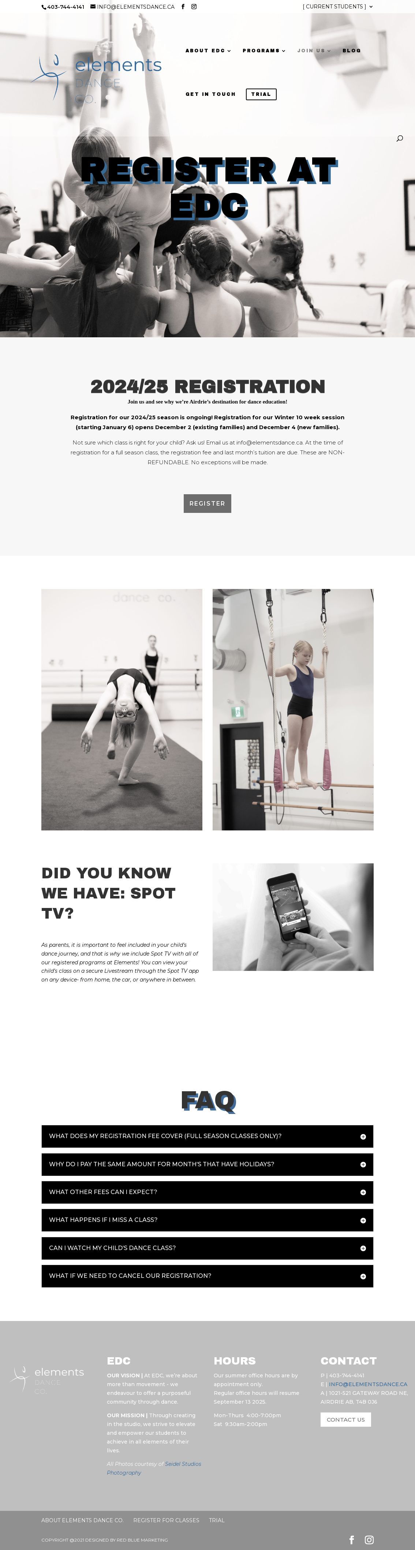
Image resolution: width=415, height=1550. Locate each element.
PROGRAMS (255, 50)
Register (207, 503)
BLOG (346, 50)
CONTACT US (346, 1419)
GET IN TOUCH (205, 94)
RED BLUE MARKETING (142, 1540)
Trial (217, 1520)
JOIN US (306, 50)
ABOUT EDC (200, 50)
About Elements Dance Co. (82, 1520)
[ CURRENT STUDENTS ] (334, 7)
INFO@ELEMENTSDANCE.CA (368, 1384)
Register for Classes (166, 1520)
